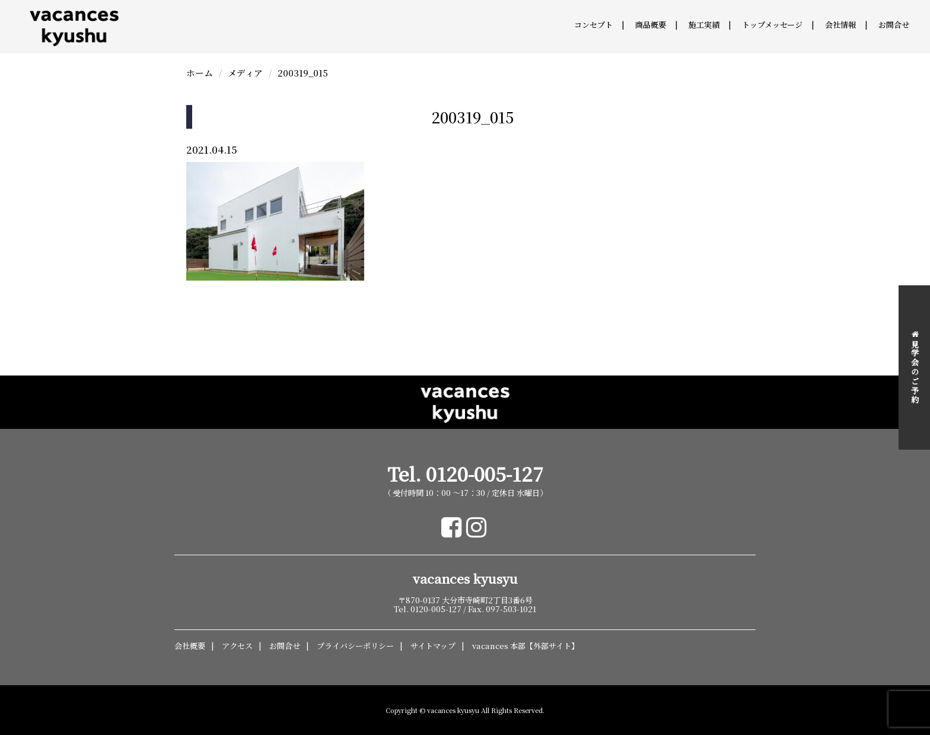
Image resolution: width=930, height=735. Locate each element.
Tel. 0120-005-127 (465, 473)
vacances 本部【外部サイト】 (525, 645)
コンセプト (593, 24)
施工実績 (704, 24)
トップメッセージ (772, 24)
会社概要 (189, 645)
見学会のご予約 (915, 367)
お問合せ (893, 24)
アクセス (237, 645)
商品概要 (650, 24)
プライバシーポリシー (355, 645)
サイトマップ (433, 645)
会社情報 (840, 24)
